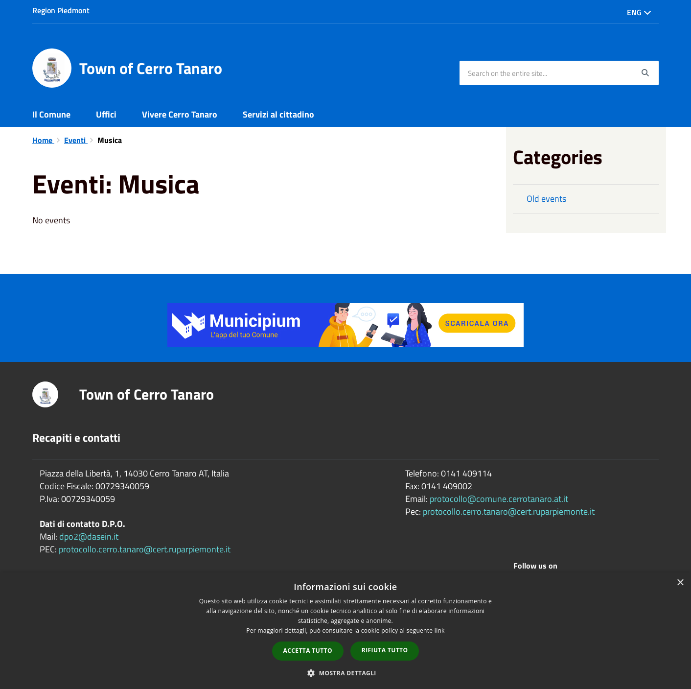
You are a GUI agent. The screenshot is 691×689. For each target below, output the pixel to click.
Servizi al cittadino (278, 114)
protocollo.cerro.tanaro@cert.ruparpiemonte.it (144, 549)
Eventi (76, 140)
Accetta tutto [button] (307, 650)
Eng (639, 12)
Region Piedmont (61, 10)
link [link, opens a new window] (440, 630)
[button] (345, 672)
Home (43, 140)
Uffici (106, 114)
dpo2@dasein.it (88, 536)
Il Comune (51, 114)
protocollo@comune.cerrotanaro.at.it (499, 498)
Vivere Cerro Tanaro (179, 114)
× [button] (680, 583)
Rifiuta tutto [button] (385, 650)
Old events (546, 198)
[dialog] (345, 630)
